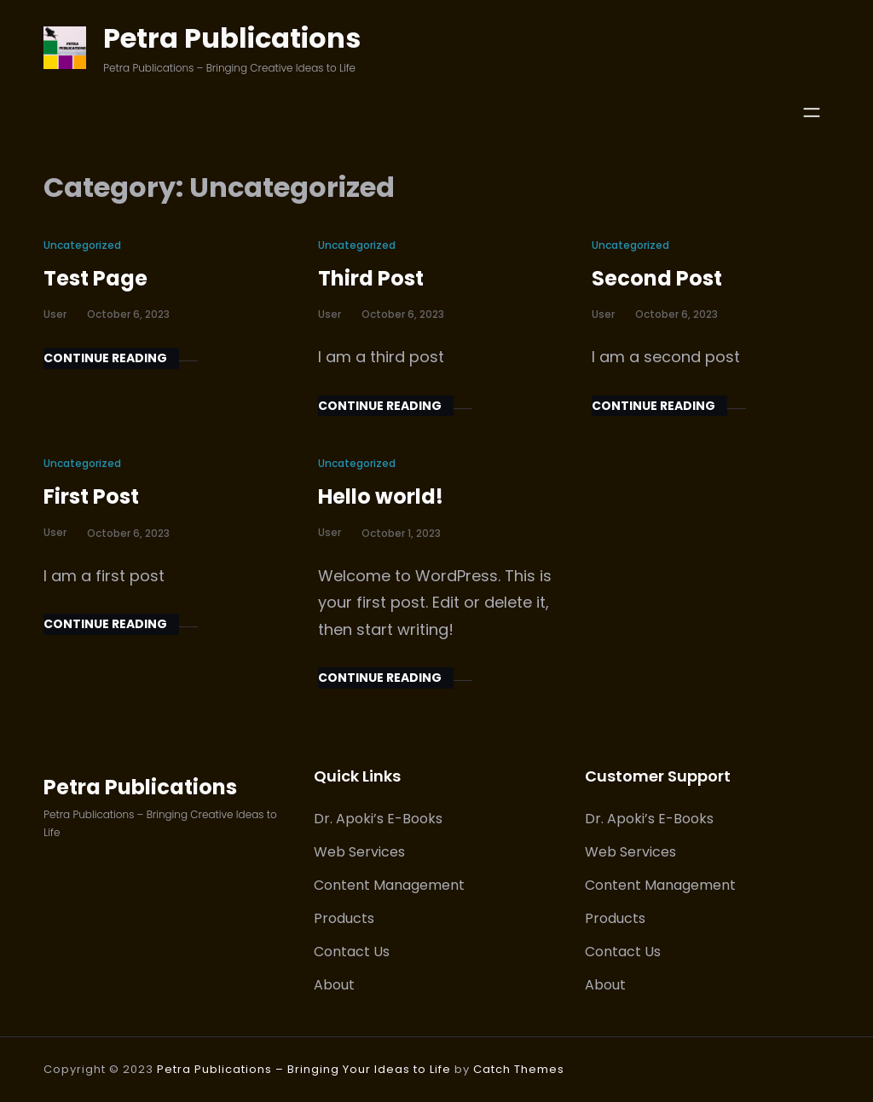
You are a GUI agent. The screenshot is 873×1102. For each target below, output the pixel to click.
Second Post (657, 278)
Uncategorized (82, 245)
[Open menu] (812, 112)
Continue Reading (105, 357)
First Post (91, 496)
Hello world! (380, 496)
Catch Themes (518, 1069)
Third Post (371, 278)
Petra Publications (232, 38)
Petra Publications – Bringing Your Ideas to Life (304, 1069)
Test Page (95, 278)
